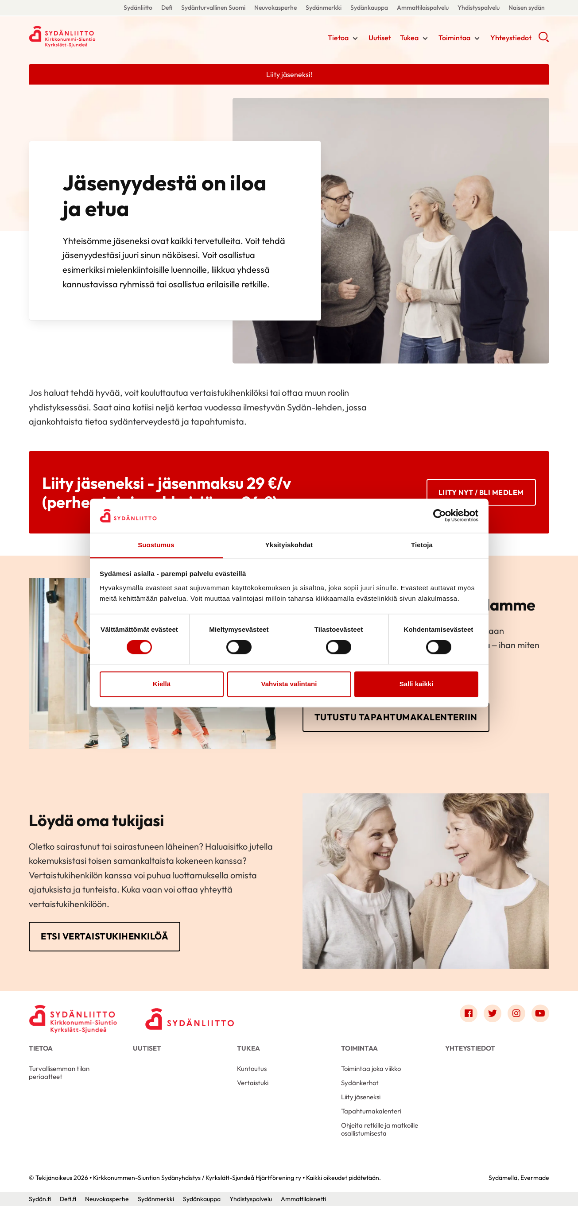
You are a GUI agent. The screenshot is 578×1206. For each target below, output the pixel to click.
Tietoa (338, 37)
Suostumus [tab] (156, 545)
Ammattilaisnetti (303, 1199)
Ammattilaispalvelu (423, 8)
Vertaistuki (252, 1082)
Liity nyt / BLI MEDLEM (481, 492)
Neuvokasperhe (275, 8)
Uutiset (380, 37)
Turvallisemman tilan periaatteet (59, 1072)
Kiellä (162, 684)
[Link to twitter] (492, 1013)
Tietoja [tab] (422, 545)
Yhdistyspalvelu (479, 8)
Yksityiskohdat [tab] (289, 545)
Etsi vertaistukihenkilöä (104, 936)
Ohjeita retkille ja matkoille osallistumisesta (379, 1129)
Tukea (409, 37)
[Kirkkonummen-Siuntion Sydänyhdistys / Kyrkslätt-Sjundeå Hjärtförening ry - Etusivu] (73, 1016)
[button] (543, 39)
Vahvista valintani (289, 684)
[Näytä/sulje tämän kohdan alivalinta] (355, 38)
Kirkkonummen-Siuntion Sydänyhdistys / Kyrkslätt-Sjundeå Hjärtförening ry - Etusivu (100, 37)
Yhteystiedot (510, 37)
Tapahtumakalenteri (371, 1111)
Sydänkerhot (360, 1082)
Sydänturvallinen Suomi (213, 8)
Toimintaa (454, 37)
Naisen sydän (526, 8)
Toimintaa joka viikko (371, 1068)
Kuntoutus (252, 1068)
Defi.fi (68, 1199)
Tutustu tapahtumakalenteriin (395, 717)
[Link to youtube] (540, 1013)
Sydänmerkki (323, 8)
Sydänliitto (138, 8)
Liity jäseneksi (360, 1097)
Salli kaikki (417, 684)
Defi (166, 8)
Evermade (534, 1178)
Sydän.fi (40, 1199)
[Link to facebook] (468, 1013)
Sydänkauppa (369, 8)
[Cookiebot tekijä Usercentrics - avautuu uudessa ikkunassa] (439, 515)
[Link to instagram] (516, 1013)
